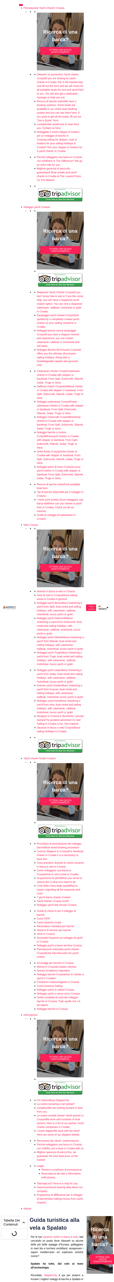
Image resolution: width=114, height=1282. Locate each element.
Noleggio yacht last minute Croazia (56, 904)
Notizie (27, 1208)
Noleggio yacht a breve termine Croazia (59, 945)
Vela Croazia (30, 524)
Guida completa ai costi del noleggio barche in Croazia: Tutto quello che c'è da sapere (58, 1001)
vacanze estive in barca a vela (60, 1236)
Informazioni (30, 1014)
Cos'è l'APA (43, 918)
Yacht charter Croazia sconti (53, 901)
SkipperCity (50, 1275)
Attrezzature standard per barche (55, 926)
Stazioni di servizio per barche (54, 930)
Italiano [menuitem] (102, 608)
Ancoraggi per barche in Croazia (55, 963)
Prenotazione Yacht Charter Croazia (43, 8)
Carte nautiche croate (49, 922)
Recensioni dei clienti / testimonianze (58, 1140)
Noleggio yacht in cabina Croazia (55, 989)
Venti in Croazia (46, 933)
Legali (40, 1165)
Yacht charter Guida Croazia (39, 758)
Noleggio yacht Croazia (36, 207)
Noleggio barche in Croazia (52, 1008)
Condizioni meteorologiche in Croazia (58, 982)
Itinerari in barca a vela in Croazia (56, 591)
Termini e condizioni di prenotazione (61, 1169)
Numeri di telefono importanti (53, 970)
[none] (103, 607)
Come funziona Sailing (49, 985)
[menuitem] (103, 607)
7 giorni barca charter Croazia (54, 897)
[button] (23, 1222)
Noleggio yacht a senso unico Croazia (58, 993)
